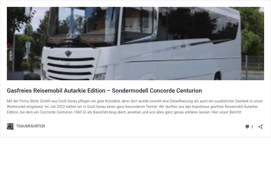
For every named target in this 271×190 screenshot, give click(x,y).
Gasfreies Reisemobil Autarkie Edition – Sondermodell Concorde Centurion (104, 90)
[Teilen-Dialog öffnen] (260, 125)
